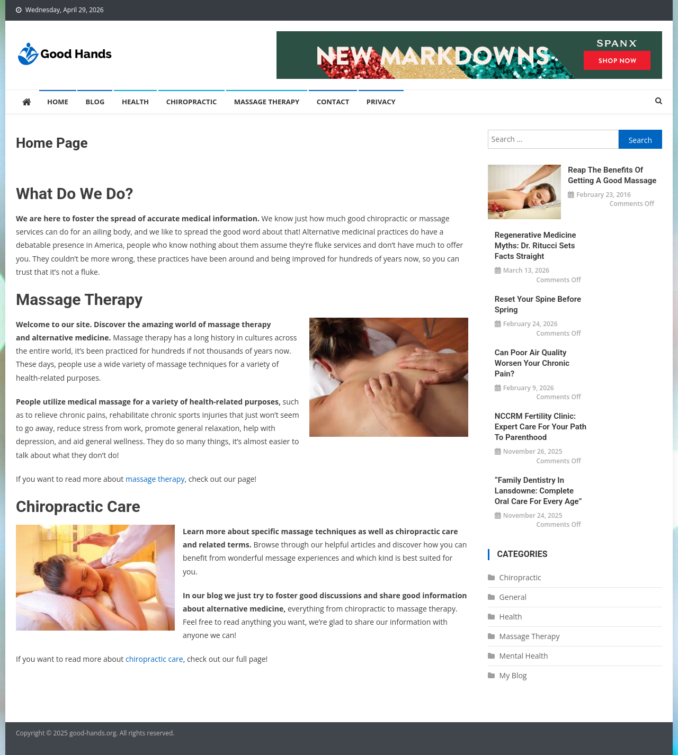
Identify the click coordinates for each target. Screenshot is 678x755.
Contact (333, 101)
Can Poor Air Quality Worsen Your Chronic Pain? (532, 363)
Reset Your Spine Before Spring (538, 304)
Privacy (381, 101)
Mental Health (523, 656)
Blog (94, 101)
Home (57, 101)
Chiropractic (191, 101)
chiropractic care (154, 659)
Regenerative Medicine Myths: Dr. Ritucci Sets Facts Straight (535, 245)
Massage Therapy (266, 101)
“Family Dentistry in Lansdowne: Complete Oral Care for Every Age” (538, 490)
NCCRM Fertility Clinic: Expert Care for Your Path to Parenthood (540, 426)
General (513, 597)
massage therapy (155, 479)
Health (135, 101)
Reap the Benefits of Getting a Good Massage (612, 175)
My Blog (513, 675)
